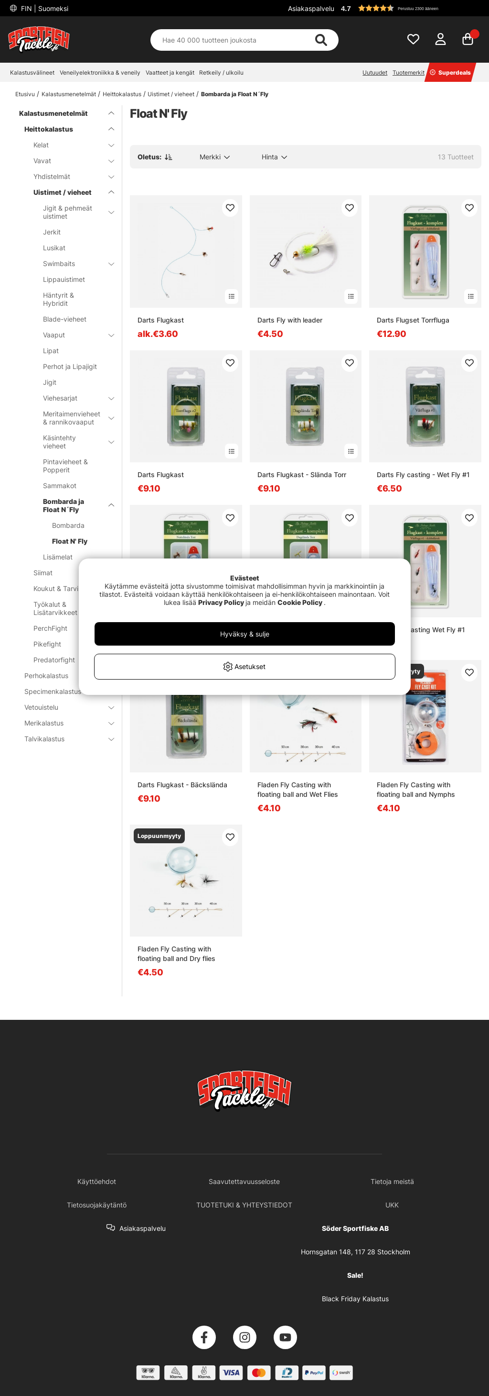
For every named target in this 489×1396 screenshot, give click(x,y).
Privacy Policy (221, 602)
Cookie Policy (299, 602)
